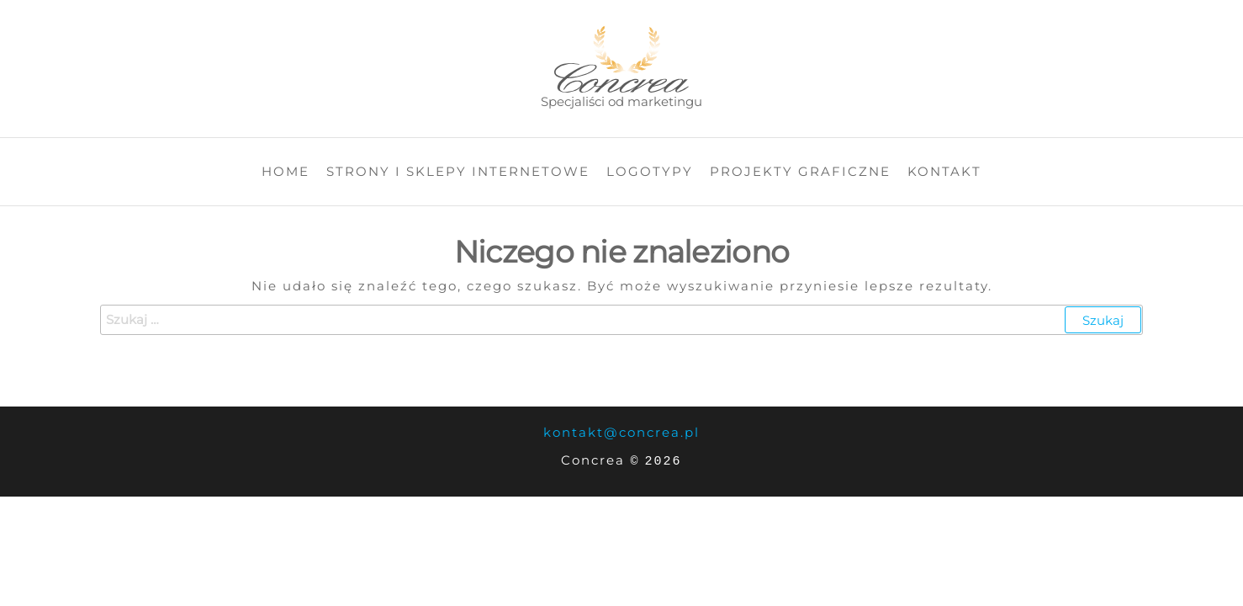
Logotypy (649, 171)
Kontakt (944, 171)
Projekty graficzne (800, 171)
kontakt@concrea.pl (621, 432)
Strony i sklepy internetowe (458, 171)
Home (285, 171)
